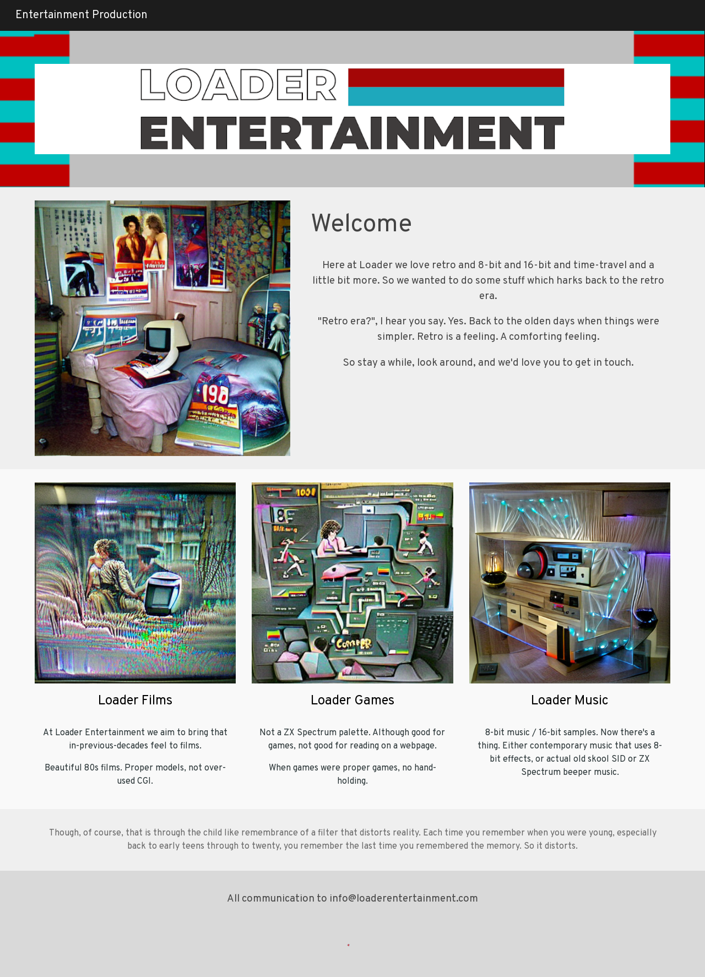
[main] (488, 225)
